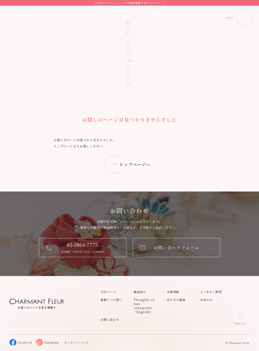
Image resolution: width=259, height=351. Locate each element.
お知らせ (176, 14)
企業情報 (154, 14)
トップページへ (135, 164)
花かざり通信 (176, 300)
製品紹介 (140, 292)
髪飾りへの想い (111, 300)
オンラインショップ (235, 14)
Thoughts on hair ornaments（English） (144, 306)
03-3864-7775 (82, 244)
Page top (240, 323)
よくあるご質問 (211, 292)
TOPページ (108, 292)
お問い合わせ (110, 320)
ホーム (13, 95)
